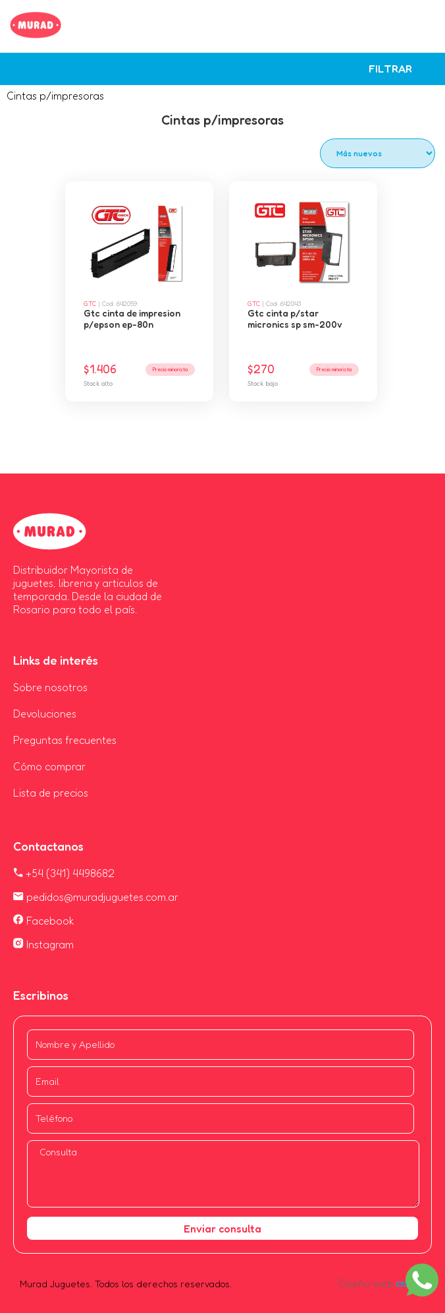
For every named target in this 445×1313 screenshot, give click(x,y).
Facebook (43, 920)
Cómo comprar (49, 766)
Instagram (43, 944)
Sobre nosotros (50, 687)
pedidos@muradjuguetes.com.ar (95, 896)
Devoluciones (44, 713)
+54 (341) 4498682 (64, 873)
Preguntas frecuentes (65, 740)
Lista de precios (50, 792)
